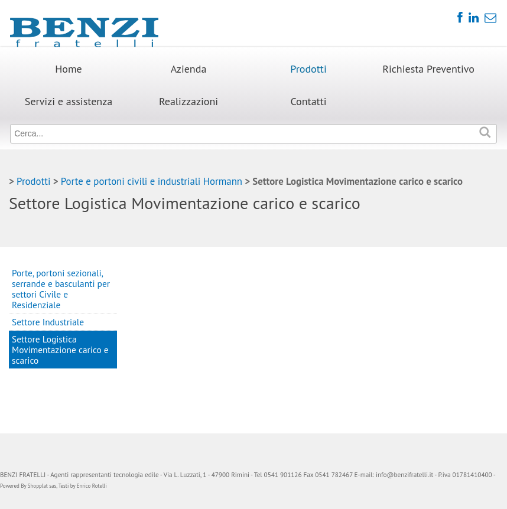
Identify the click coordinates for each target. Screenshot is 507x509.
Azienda (189, 69)
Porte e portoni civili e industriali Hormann (151, 181)
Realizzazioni (188, 101)
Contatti (308, 101)
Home (68, 69)
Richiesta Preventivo (428, 69)
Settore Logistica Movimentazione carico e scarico (60, 349)
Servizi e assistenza (68, 101)
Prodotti (308, 69)
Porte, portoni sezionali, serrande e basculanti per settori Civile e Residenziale (61, 289)
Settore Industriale (48, 322)
